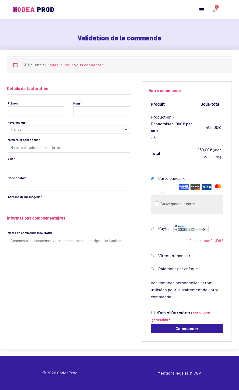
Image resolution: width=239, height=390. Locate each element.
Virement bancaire (175, 255)
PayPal (183, 228)
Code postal (17, 178)
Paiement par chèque (178, 268)
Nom (77, 103)
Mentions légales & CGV (179, 373)
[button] (202, 9)
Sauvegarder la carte (178, 203)
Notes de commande (30, 233)
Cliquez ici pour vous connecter (74, 64)
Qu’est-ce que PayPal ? (206, 240)
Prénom (14, 103)
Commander (187, 328)
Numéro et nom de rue (24, 140)
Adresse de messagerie (25, 197)
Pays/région (17, 122)
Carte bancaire (190, 183)
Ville (11, 159)
